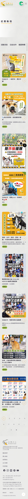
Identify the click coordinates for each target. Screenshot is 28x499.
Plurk (14, 470)
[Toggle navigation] (26, 3)
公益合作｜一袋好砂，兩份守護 (11, 80)
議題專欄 (22, 45)
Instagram (7, 470)
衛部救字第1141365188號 (12, 448)
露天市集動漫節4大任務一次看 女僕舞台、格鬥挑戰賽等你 (11, 403)
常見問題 (5, 466)
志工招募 (5, 463)
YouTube (17, 470)
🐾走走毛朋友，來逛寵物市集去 (12, 118)
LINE (10, 470)
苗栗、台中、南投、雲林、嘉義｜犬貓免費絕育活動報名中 (11, 238)
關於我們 (5, 453)
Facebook (4, 470)
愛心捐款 (5, 456)
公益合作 (13, 45)
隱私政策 (4, 492)
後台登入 (11, 492)
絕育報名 (5, 459)
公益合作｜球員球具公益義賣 (11, 320)
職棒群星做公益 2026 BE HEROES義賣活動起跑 (10, 280)
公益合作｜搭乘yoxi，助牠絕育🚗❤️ (12, 198)
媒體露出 (5, 286)
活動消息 (4, 45)
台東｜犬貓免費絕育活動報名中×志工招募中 (11, 361)
